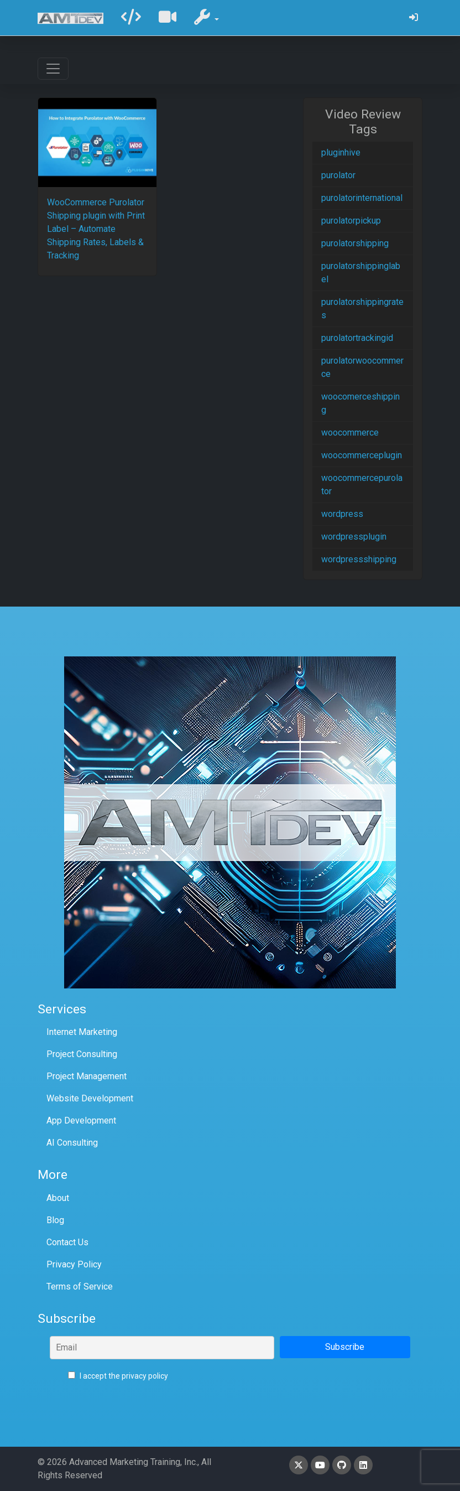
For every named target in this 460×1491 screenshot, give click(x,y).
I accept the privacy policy (118, 1375)
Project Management (86, 1076)
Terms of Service (79, 1286)
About (57, 1198)
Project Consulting (81, 1054)
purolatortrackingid (357, 338)
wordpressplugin (353, 536)
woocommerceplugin (361, 455)
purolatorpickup (351, 220)
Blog (55, 1220)
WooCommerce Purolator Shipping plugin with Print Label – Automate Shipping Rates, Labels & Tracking (96, 229)
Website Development (89, 1098)
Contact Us (67, 1242)
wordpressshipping (358, 559)
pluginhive (340, 152)
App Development (81, 1120)
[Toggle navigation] (53, 69)
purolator (338, 175)
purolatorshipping (355, 243)
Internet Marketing (81, 1032)
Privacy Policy (74, 1264)
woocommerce (350, 432)
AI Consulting (72, 1142)
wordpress (342, 514)
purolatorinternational (361, 198)
